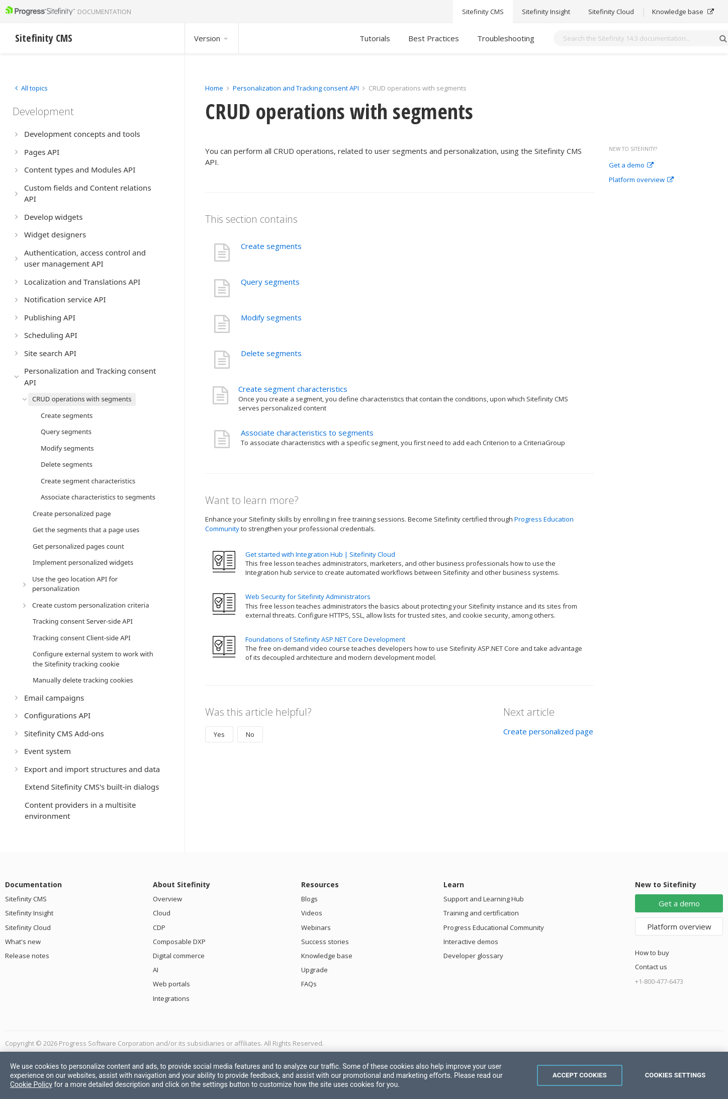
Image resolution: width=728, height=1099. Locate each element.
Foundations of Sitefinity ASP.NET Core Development (325, 639)
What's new (23, 941)
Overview (167, 898)
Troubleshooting (505, 38)
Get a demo (631, 165)
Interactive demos (470, 941)
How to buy (652, 952)
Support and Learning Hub (483, 898)
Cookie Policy (31, 1084)
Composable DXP (179, 941)
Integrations (171, 998)
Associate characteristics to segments (307, 433)
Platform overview (641, 180)
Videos (311, 912)
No (250, 734)
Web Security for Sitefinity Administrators (308, 596)
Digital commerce (179, 955)
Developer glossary (473, 955)
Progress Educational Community (493, 927)
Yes (219, 734)
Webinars (316, 927)
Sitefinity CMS (26, 898)
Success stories (325, 941)
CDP (159, 927)
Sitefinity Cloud (28, 927)
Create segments (271, 246)
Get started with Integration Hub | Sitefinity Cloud (320, 554)
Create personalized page (548, 731)
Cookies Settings (675, 1075)
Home (214, 88)
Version (211, 38)
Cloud (161, 912)
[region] (364, 1075)
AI (155, 969)
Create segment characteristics (292, 389)
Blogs (309, 898)
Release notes (27, 955)
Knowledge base (326, 955)
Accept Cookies (580, 1075)
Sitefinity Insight (29, 912)
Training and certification (481, 912)
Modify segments (271, 317)
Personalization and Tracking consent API (296, 88)
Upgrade (314, 969)
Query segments (270, 282)
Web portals (171, 983)
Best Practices (433, 38)
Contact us (651, 966)
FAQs (309, 983)
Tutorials (374, 38)
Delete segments (271, 353)
